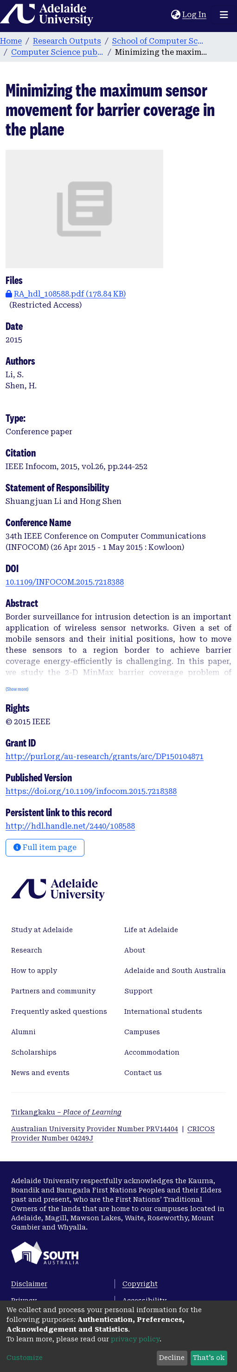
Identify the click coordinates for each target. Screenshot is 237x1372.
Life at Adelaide (151, 930)
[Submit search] (164, 14)
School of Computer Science (158, 41)
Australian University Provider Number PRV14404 (94, 1129)
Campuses (142, 1032)
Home (11, 41)
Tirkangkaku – (66, 1112)
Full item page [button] (45, 847)
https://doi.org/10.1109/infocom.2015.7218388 (91, 791)
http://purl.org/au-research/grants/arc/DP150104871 (105, 756)
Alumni (23, 1032)
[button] (175, 14)
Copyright (140, 1284)
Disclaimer (29, 1284)
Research (26, 950)
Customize (24, 1357)
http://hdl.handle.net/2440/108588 (70, 826)
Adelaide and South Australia (175, 970)
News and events (40, 1072)
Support (138, 991)
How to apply (34, 970)
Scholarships (34, 1052)
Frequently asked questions (59, 1011)
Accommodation (151, 1052)
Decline (172, 1357)
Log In (194, 14)
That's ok (208, 1357)
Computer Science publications (57, 52)
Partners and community (53, 991)
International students (163, 1011)
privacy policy (135, 1339)
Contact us (143, 1072)
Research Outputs (67, 41)
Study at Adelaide (42, 930)
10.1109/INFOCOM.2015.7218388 (65, 582)
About (134, 950)
